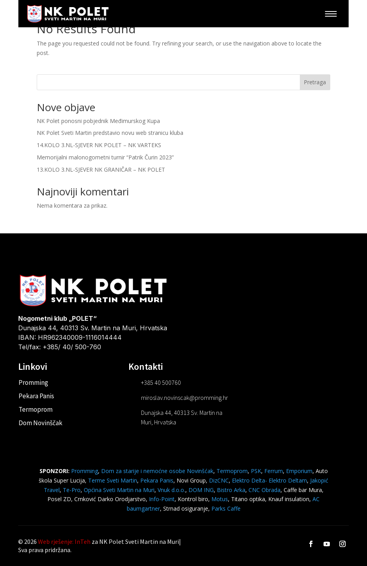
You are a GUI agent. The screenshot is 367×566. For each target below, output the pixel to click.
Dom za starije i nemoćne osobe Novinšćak (157, 471)
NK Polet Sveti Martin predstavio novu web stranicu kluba (110, 132)
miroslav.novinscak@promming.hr (184, 397)
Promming (33, 382)
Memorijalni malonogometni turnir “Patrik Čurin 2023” (105, 157)
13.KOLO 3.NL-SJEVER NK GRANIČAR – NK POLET (101, 169)
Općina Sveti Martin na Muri (119, 490)
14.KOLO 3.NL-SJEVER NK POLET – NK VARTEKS (99, 145)
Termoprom (36, 409)
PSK (256, 471)
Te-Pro (72, 490)
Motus (219, 499)
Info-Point (161, 499)
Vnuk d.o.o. (171, 490)
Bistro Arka (231, 490)
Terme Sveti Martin (112, 480)
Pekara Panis (36, 396)
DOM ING (201, 490)
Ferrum (273, 471)
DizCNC (219, 480)
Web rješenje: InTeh (64, 541)
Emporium (299, 471)
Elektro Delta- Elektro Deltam (269, 480)
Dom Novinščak (40, 422)
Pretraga (315, 82)
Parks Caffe (226, 508)
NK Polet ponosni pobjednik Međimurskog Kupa (98, 121)
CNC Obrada (264, 490)
